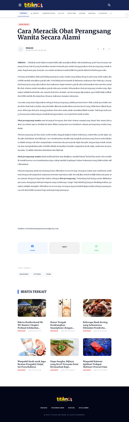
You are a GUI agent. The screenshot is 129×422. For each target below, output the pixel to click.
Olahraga (103, 13)
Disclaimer (84, 408)
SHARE (32, 247)
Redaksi (44, 408)
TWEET (64, 247)
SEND (96, 247)
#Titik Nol (37, 274)
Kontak (71, 408)
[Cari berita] (109, 5)
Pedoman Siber (57, 408)
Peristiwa (71, 13)
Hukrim (82, 13)
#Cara (48, 274)
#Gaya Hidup (24, 274)
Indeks (35, 13)
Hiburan (91, 13)
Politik (61, 13)
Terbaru (23, 13)
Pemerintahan (48, 13)
